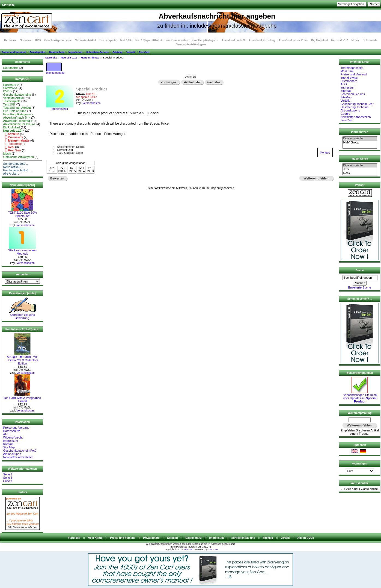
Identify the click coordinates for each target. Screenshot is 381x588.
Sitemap (345, 90)
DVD (38, 40)
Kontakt (8, 444)
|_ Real (8, 147)
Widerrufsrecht (13, 437)
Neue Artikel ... (13, 167)
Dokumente (370, 40)
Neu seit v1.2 (69, 57)
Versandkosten (26, 225)
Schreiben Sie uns (97, 52)
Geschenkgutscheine (58, 40)
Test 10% (126, 40)
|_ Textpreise (12, 143)
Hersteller (22, 274)
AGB (6, 434)
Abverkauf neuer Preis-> (19, 124)
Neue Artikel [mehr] (22, 185)
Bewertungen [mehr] (22, 293)
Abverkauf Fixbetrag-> (18, 120)
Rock (360, 173)
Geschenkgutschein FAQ (19, 450)
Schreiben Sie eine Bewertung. (22, 315)
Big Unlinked (319, 40)
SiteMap (117, 52)
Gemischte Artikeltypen (190, 44)
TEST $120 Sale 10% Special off (22, 212)
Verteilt (130, 52)
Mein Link (346, 71)
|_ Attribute (11, 134)
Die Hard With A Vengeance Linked (22, 398)
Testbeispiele (108, 40)
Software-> (10, 88)
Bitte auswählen (360, 138)
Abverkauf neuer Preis (293, 40)
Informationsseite (351, 67)
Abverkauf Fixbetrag (262, 40)
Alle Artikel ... (11, 173)
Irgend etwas (349, 77)
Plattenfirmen (359, 131)
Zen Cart (144, 52)
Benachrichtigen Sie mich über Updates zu (360, 396)
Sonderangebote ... (16, 163)
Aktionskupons (350, 110)
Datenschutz (56, 52)
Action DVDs (305, 537)
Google (345, 113)
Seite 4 (7, 481)
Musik (355, 40)
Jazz (360, 169)
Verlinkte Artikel (85, 40)
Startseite (8, 5)
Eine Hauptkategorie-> (18, 114)
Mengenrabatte (90, 57)
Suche (360, 270)
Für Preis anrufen (177, 40)
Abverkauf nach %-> (16, 117)
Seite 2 (7, 474)
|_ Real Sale (12, 150)
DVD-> (7, 91)
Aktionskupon (12, 453)
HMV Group (360, 143)
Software (25, 40)
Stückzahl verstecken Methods (22, 250)
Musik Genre (360, 158)
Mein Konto (95, 537)
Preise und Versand (14, 52)
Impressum (75, 52)
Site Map (9, 447)
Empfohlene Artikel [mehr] (22, 329)
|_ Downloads (13, 137)
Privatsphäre (37, 52)
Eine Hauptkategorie (205, 40)
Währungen (359, 463)
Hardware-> (11, 84)
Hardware (10, 40)
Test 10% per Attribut (148, 40)
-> (13, 130)
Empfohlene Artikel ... (17, 170)
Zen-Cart (346, 120)
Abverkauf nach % (233, 40)
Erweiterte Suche (359, 287)
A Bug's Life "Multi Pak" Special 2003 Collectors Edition (22, 358)
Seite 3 (7, 477)
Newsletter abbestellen (18, 457)
